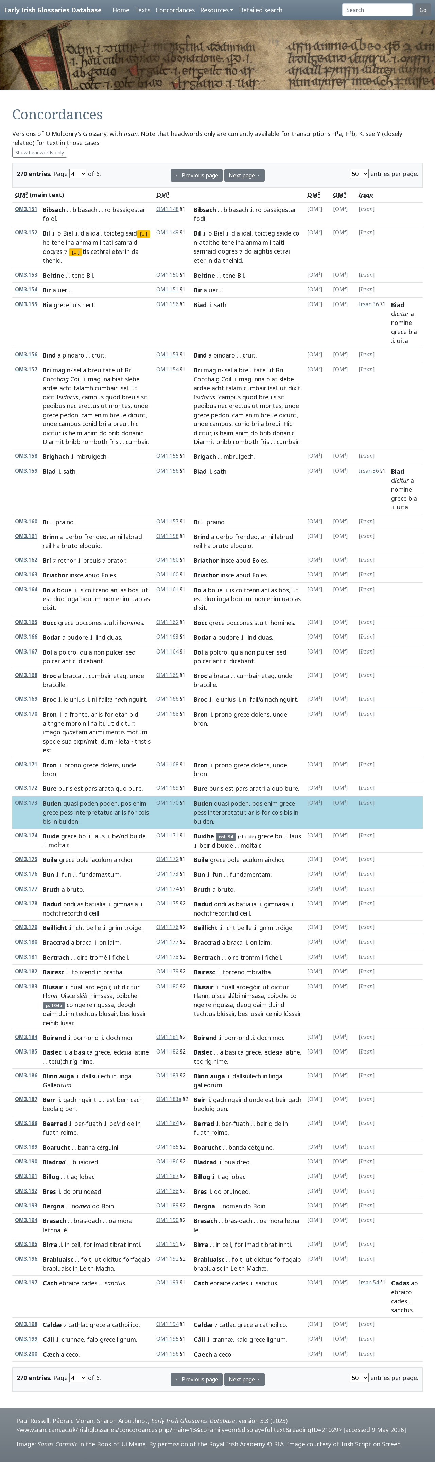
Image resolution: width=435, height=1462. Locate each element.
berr (123, 1100)
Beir (200, 1100)
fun (66, 874)
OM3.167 (26, 651)
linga (125, 1076)
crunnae (73, 1339)
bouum (90, 599)
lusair (139, 1014)
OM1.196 (167, 1353)
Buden (52, 803)
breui (120, 424)
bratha (112, 972)
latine (141, 1052)
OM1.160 (167, 559)
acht (65, 388)
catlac (227, 1325)
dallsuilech (96, 1076)
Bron (50, 714)
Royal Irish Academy (237, 1444)
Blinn (50, 1076)
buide (138, 836)
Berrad (204, 1123)
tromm (250, 957)
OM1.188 (167, 1191)
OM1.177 (167, 941)
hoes (131, 623)
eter (200, 260)
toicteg (114, 233)
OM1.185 (167, 1146)
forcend (234, 972)
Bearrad (55, 1123)
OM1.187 (167, 1176)
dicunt (137, 415)
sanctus (266, 1283)
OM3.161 (26, 536)
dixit (294, 388)
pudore (77, 637)
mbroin (76, 723)
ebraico (401, 1292)
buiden (68, 821)
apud (243, 560)
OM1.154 (167, 369)
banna (86, 1147)
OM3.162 (26, 559)
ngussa (104, 1004)
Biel (68, 233)
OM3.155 (26, 304)
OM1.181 (167, 1037)
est (47, 599)
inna (259, 379)
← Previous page (196, 175)
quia (86, 652)
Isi (204, 397)
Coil (75, 379)
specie (51, 741)
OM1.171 (167, 835)
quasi (70, 803)
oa (112, 1221)
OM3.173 (26, 802)
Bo (46, 590)
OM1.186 (167, 1161)
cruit (98, 355)
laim (114, 942)
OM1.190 (167, 1220)
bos (133, 590)
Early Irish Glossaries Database (53, 9)
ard (90, 987)
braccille (54, 685)
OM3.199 (26, 1338)
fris (113, 442)
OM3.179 (26, 927)
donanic (132, 433)
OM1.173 (167, 873)
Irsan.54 (369, 1282)
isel (123, 388)
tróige (283, 928)
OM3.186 (26, 1075)
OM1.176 (167, 927)
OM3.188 (26, 1123)
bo (82, 836)
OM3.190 (26, 1161)
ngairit (87, 1100)
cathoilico (125, 1325)
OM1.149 (167, 232)
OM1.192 (167, 1259)
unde (141, 406)
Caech (203, 1354)
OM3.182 (26, 971)
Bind (49, 355)
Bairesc (53, 972)
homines (282, 623)
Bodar (51, 637)
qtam (74, 732)
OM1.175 (167, 903)
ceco (72, 1354)
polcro (67, 652)
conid (89, 424)
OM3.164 (26, 589)
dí (53, 218)
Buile (50, 860)
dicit (49, 397)
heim (75, 433)
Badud (52, 904)
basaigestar (128, 210)
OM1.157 (167, 521)
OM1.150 (167, 274)
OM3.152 (26, 232)
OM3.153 (26, 274)
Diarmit (53, 442)
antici (69, 661)
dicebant (91, 661)
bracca (72, 676)
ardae (202, 388)
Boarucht (56, 1147)
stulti (110, 623)
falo (92, 1339)
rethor (67, 560)
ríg (73, 1061)
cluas (114, 637)
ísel (76, 370)
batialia (95, 904)
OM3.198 (26, 1324)
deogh (126, 1004)
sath (220, 305)
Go (423, 10)
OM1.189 (167, 1205)
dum (107, 741)
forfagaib (136, 1259)
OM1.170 (167, 802)
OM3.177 (26, 888)
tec (198, 1061)
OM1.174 (167, 888)
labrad (133, 537)
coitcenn (247, 590)
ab (414, 1283)
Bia (47, 305)
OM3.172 (26, 787)
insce (227, 560)
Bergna (53, 1206)
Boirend (54, 1037)
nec (71, 406)
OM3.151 (26, 209)
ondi (69, 904)
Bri (47, 370)
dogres (228, 251)
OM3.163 (26, 574)
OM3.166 (26, 636)
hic (134, 424)
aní (265, 590)
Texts (142, 10)
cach (136, 1100)
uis (77, 305)
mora (125, 1221)
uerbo (73, 537)
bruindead (86, 1191)
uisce (219, 996)
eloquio (90, 546)
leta (124, 741)
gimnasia (125, 904)
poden (89, 803)
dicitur (51, 433)
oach (94, 1221)
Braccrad (56, 942)
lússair (292, 1014)
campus (93, 397)
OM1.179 (167, 971)
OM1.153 (167, 354)
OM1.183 (167, 1075)
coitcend (97, 590)
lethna (51, 1230)
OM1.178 (167, 956)
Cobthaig (207, 379)
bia (412, 332)
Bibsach (54, 210)
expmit (85, 741)
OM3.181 (26, 956)
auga (66, 1076)
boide (248, 836)
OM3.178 (26, 903)
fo (46, 218)
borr (79, 1037)
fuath (94, 1123)
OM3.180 (26, 941)
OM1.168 (167, 713)
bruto (70, 546)
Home (120, 10)
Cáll (48, 1339)
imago (51, 732)
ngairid (237, 1100)
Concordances (175, 10)
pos (126, 803)
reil (47, 546)
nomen (232, 1206)
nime (86, 1061)
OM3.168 (26, 675)
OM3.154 (26, 289)
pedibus (54, 406)
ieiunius (74, 699)
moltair (58, 845)
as (123, 590)
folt (86, 1259)
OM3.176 (26, 873)
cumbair (106, 388)
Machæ (256, 1268)
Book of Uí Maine (121, 1444)
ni (120, 537)
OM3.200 (26, 1353)
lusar (66, 1023)
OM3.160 (26, 521)
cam (87, 415)
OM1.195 (167, 1338)
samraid (126, 242)
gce (107, 1339)
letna (292, 1221)
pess (66, 812)
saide (284, 233)
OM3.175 (26, 859)
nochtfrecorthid (65, 913)
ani (114, 590)
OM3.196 (26, 1259)
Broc (49, 676)
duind (276, 1004)
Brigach (205, 456)
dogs (52, 251)
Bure (50, 788)
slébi (233, 996)
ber (79, 1123)
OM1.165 (167, 675)
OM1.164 (167, 651)
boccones (88, 623)
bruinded (236, 1191)
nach (271, 699)
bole (82, 860)
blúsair (225, 1014)
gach (69, 1100)
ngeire (83, 1004)
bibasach (85, 210)
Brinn (50, 537)
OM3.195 (26, 1244)
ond (93, 1037)
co (296, 233)
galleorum (208, 1085)
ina (70, 242)
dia (85, 233)
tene (57, 242)
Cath (50, 1283)
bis (47, 821)
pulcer (114, 652)
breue (118, 415)
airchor (123, 860)
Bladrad (205, 1162)
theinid (232, 260)
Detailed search (260, 10)
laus (99, 836)
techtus (86, 1014)
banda (237, 1147)
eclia (123, 1052)
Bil (46, 233)
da (135, 251)
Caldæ (52, 1325)
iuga (72, 599)
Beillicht (55, 928)
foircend (83, 972)
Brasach (54, 1221)
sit (144, 397)
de (130, 1123)
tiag (72, 1176)
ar (113, 537)
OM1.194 (167, 1324)
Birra (50, 1244)
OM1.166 (167, 698)
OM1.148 (167, 209)
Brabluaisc (58, 1259)
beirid (207, 845)
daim (50, 1014)
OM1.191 (167, 1244)
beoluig (204, 1108)
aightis (263, 251)
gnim (115, 928)
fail (105, 699)
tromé (98, 957)
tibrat (118, 1244)
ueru (64, 290)
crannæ (222, 1339)
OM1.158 (167, 536)
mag (59, 370)
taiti (278, 242)
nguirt (137, 699)
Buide (51, 836)
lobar (86, 1176)
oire (82, 957)
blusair (108, 1014)
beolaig (53, 1108)
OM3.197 (26, 1282)
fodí (199, 218)
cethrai (100, 251)
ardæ (50, 388)
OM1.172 (167, 859)
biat (117, 379)
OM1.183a (168, 1099)
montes (119, 406)
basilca (83, 1052)
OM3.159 (26, 470)
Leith (87, 1268)
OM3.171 (26, 764)
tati (108, 242)
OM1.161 (167, 589)
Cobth (56, 379)
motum (136, 732)
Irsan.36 (369, 304)
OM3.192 (26, 1191)
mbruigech (91, 456)
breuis (130, 397)
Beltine (53, 275)
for (108, 714)
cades (89, 1283)
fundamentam (250, 874)
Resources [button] (214, 10)
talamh (83, 388)
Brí (47, 560)
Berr (49, 1100)
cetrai (282, 251)
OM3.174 (26, 835)
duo (59, 599)
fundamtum (99, 874)
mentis (115, 732)
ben (70, 1108)
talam (234, 388)
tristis (143, 741)
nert (88, 305)
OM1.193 (167, 1282)
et (117, 251)
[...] (143, 234)
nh (120, 699)
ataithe (209, 242)
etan (121, 714)
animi (96, 732)
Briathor (206, 560)
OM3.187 (26, 1099)
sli (83, 996)
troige (132, 928)
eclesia (273, 1052)
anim (91, 433)
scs (115, 1283)
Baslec (52, 1052)
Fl (50, 996)
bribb (73, 442)
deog (244, 1004)
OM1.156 (167, 304)
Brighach (56, 456)
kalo (242, 1339)
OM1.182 (167, 1051)
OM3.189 (26, 1146)
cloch (113, 1037)
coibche (278, 996)
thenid (52, 260)
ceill (94, 913)
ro (108, 210)
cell (75, 1244)
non (109, 599)
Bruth (51, 889)
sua (67, 741)
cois (143, 812)
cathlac (78, 1325)
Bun (48, 874)
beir (281, 1100)
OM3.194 (26, 1220)
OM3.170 (26, 713)
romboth (94, 442)
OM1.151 (167, 289)
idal (96, 233)
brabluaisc (57, 1268)
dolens (260, 714)
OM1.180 (167, 986)
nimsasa (101, 996)
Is (67, 397)
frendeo (95, 537)
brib (114, 433)
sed (131, 652)
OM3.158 (26, 455)
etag (119, 676)
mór (127, 1037)
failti (97, 723)
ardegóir (247, 987)
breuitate (101, 370)
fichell (120, 957)
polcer (51, 661)
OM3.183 (26, 986)
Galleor (57, 1085)
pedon (69, 415)
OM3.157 (26, 369)
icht (79, 928)
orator (116, 560)
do (248, 251)
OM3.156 (26, 354)
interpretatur (92, 812)
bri (102, 424)
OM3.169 (26, 698)
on (102, 942)
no (81, 1206)
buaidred (85, 1162)
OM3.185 (26, 1051)
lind (100, 637)
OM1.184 (167, 1123)
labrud (284, 537)
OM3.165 (26, 622)
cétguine (260, 1147)
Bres (49, 1191)
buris (65, 788)
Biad (200, 305)
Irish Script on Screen (371, 1444)
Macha (104, 1268)
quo (121, 788)
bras (80, 1221)
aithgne (53, 723)
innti (134, 1244)
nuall (77, 987)
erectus (88, 406)
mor (278, 1037)
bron (200, 723)
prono (223, 714)
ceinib (51, 1023)
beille (93, 928)
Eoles (259, 560)
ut (120, 370)
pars (91, 788)
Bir (47, 290)
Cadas (400, 1283)
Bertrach (56, 957)
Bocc (49, 623)
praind (65, 522)
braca (221, 676)
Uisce (67, 996)
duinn (66, 1014)
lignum (126, 1339)
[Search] (377, 9)
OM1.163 (167, 636)
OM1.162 (167, 622)
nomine (401, 322)
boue (64, 590)
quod (112, 397)
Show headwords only (39, 152)
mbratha (258, 972)
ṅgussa (223, 1004)
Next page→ (244, 175)
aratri (257, 788)
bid (133, 714)
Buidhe (204, 836)
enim (101, 415)
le (196, 1230)
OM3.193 (26, 1205)
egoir (103, 987)
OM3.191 (26, 1176)
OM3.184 (26, 1037)
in (127, 251)
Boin (107, 1206)
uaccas (140, 599)
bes (125, 1014)
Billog (51, 1176)
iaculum (101, 860)
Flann (201, 996)
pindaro (73, 355)
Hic (287, 424)
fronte (78, 714)
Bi (45, 522)
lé (64, 1230)
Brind (201, 537)
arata (106, 788)
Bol (47, 652)
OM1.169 (167, 787)
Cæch (51, 1354)
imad (101, 1244)
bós (284, 590)
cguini (107, 1147)
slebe (132, 379)
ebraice (69, 1283)
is (65, 433)
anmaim (87, 242)
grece (61, 305)
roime (68, 1132)
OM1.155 (167, 455)
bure (135, 788)
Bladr (54, 1162)
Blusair (53, 987)
